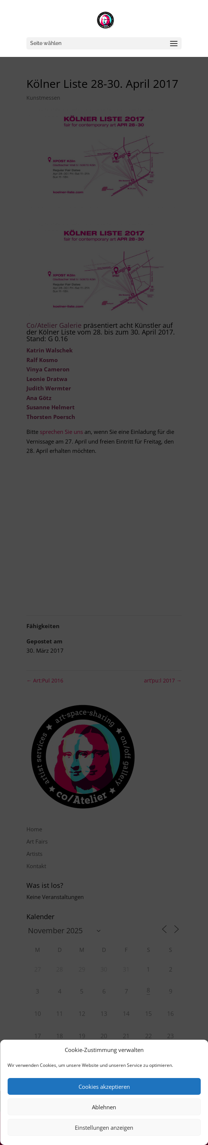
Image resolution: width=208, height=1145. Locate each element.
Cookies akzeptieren (104, 1086)
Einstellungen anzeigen (104, 1127)
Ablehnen (104, 1107)
